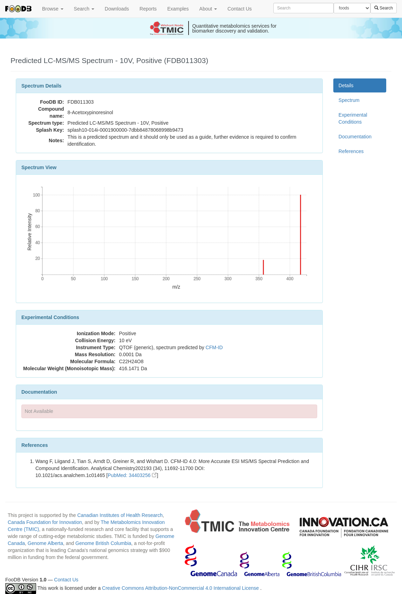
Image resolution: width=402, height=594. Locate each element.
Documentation (355, 136)
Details (346, 85)
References (351, 151)
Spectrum (349, 100)
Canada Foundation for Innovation (45, 522)
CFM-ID (214, 347)
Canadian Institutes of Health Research (120, 515)
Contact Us (239, 9)
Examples (178, 9)
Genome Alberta (45, 543)
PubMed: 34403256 (132, 475)
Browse (52, 9)
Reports (148, 9)
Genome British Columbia (103, 543)
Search (84, 9)
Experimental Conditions (353, 118)
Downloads (117, 9)
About (208, 9)
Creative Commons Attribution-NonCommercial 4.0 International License (181, 588)
